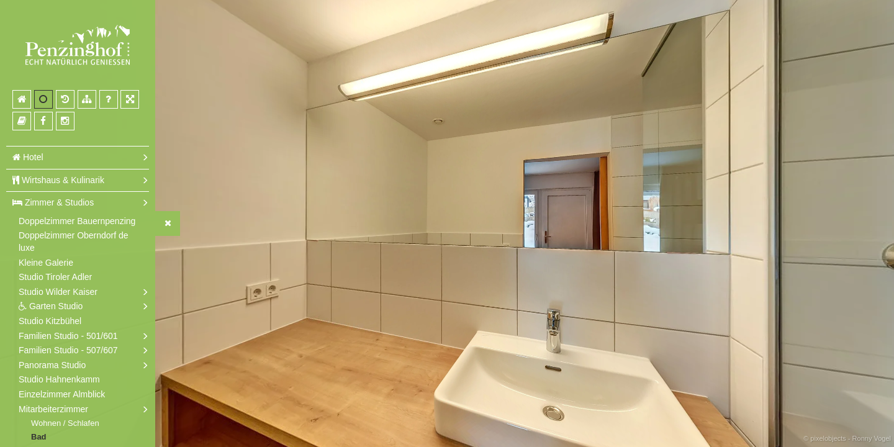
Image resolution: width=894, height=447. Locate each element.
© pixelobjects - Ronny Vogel (847, 438)
